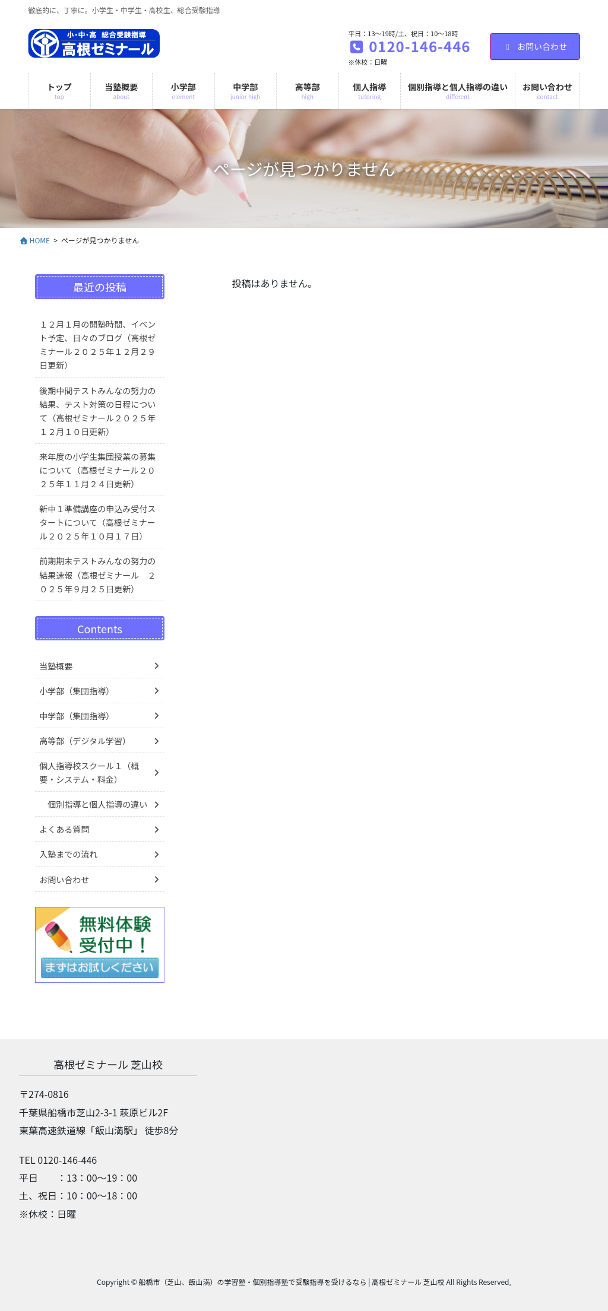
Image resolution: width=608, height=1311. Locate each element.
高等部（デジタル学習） (85, 741)
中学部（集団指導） (76, 716)
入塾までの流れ (68, 854)
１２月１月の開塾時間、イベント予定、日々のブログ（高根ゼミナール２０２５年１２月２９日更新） (97, 344)
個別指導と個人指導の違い (97, 804)
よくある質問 (64, 829)
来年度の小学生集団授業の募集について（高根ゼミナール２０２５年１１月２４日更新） (97, 470)
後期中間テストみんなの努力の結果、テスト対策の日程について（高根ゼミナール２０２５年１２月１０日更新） (97, 411)
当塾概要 (55, 666)
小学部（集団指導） (76, 691)
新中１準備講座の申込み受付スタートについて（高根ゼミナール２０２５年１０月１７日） (97, 522)
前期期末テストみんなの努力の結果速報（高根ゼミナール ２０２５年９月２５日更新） (97, 574)
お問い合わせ (535, 46)
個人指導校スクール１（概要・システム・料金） (89, 772)
